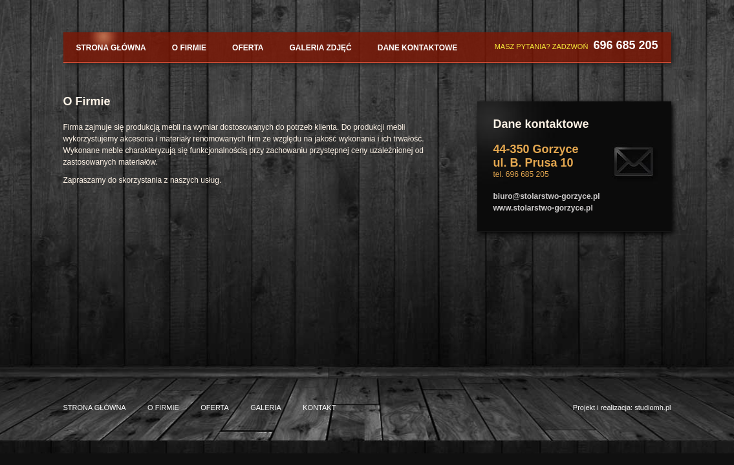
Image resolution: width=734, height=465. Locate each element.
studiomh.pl (652, 407)
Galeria (265, 407)
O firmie (189, 47)
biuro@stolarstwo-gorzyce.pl (546, 196)
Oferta (247, 47)
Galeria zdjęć (321, 47)
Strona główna (111, 47)
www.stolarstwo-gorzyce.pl (543, 207)
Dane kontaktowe (418, 47)
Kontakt (319, 407)
